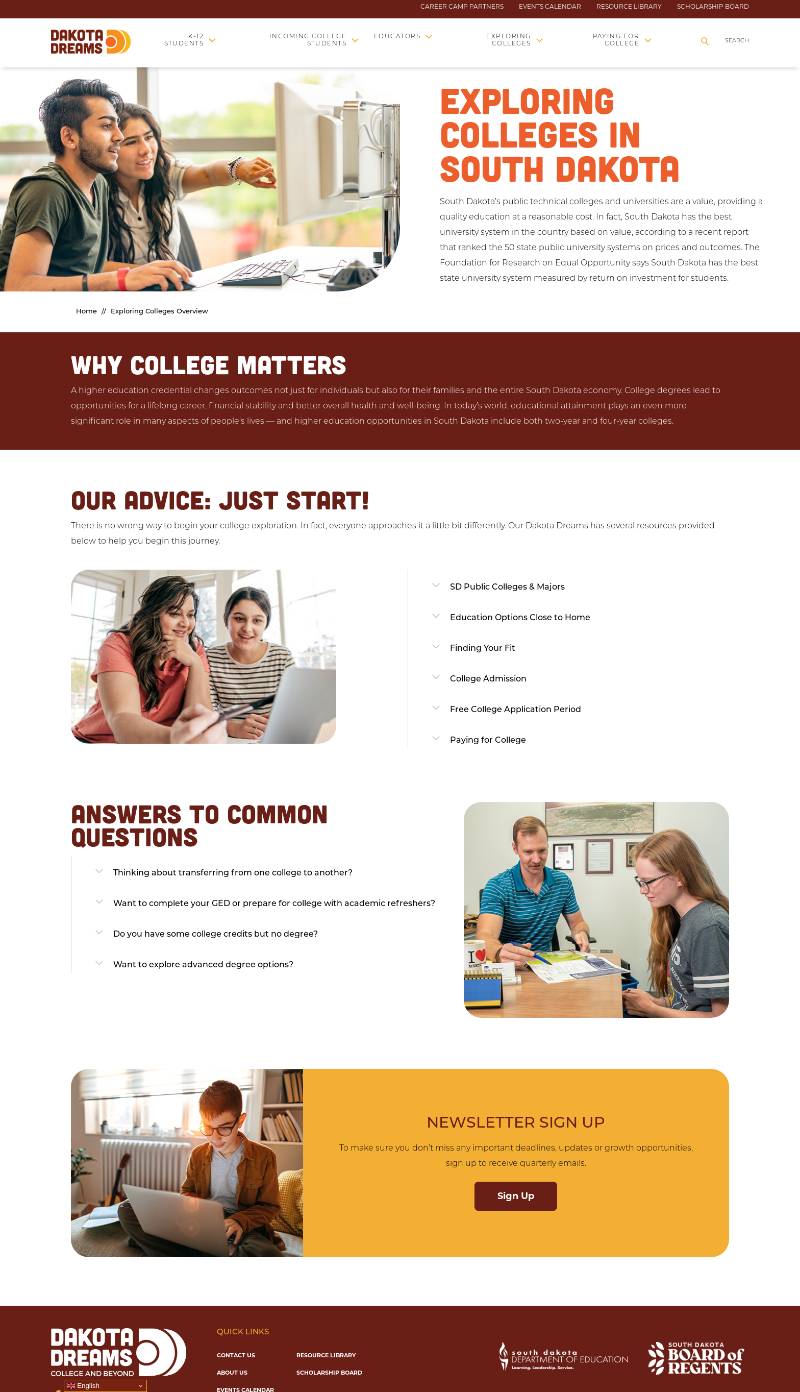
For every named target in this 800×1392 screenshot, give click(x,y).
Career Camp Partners (462, 6)
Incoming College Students (308, 40)
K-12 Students (184, 40)
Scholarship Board (713, 6)
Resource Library (629, 6)
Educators (397, 37)
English (83, 1386)
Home (86, 311)
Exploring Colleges (508, 40)
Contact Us (236, 1355)
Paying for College (616, 40)
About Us (232, 1372)
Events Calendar (550, 6)
